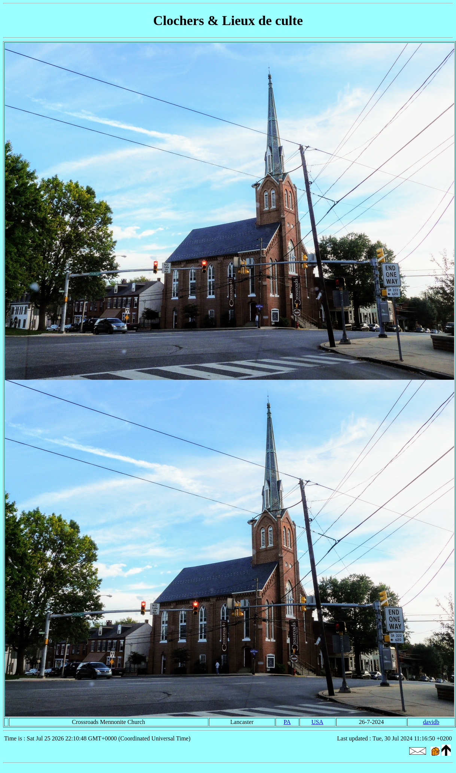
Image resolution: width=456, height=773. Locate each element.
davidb (431, 722)
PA (287, 722)
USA (317, 722)
